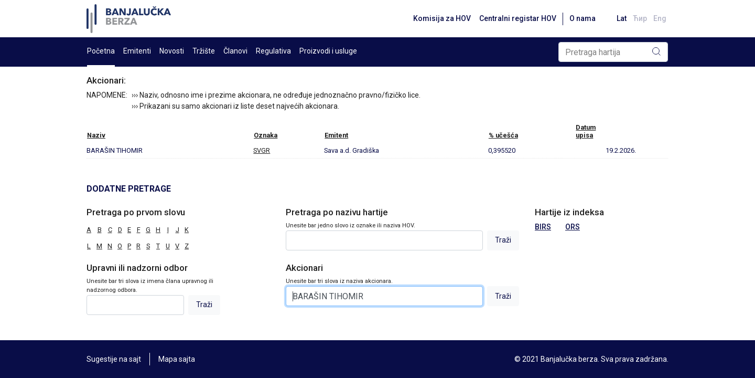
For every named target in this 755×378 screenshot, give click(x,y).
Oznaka (265, 135)
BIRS (543, 227)
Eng (659, 18)
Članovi (235, 51)
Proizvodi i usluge (328, 51)
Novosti (171, 51)
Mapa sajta (176, 359)
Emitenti (137, 51)
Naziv (96, 135)
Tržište (203, 51)
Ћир (640, 18)
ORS (572, 227)
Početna (101, 51)
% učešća (503, 135)
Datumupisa (586, 131)
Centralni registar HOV (517, 18)
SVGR (261, 150)
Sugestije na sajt (114, 359)
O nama (582, 18)
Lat (622, 18)
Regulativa (273, 51)
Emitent (336, 135)
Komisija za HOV (442, 18)
